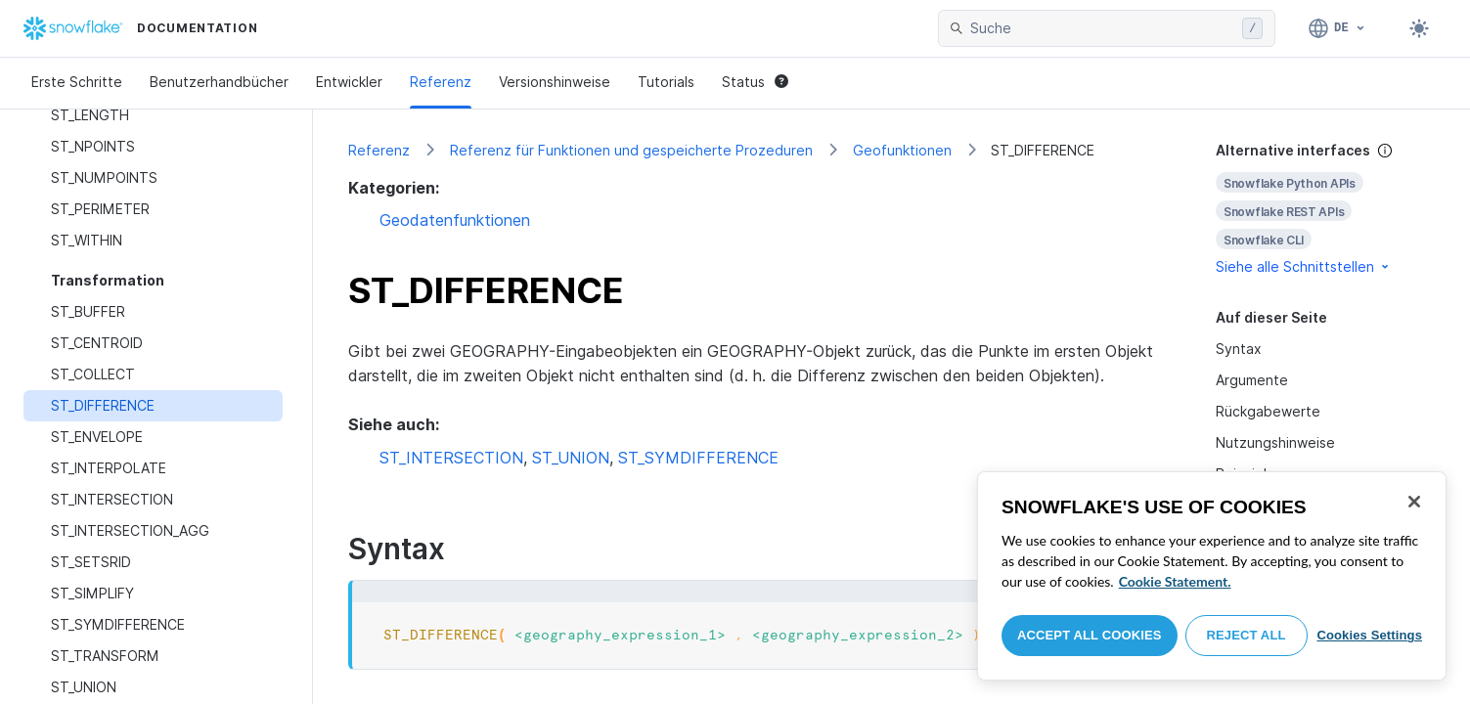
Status (755, 81)
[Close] (1414, 501)
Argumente (1252, 380)
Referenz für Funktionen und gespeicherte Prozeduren (631, 150)
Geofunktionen (902, 150)
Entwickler (349, 81)
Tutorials (666, 81)
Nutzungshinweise (1275, 442)
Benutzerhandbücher (219, 81)
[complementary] (1325, 209)
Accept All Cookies (1089, 635)
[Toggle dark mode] (1419, 28)
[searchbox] (1102, 28)
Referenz (440, 81)
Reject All (1246, 635)
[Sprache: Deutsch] (1337, 28)
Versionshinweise (554, 81)
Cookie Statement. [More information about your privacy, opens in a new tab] (1175, 581)
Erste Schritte (76, 81)
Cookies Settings (1369, 635)
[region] (1212, 576)
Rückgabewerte (1268, 411)
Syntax (1239, 348)
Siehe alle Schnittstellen (1304, 266)
